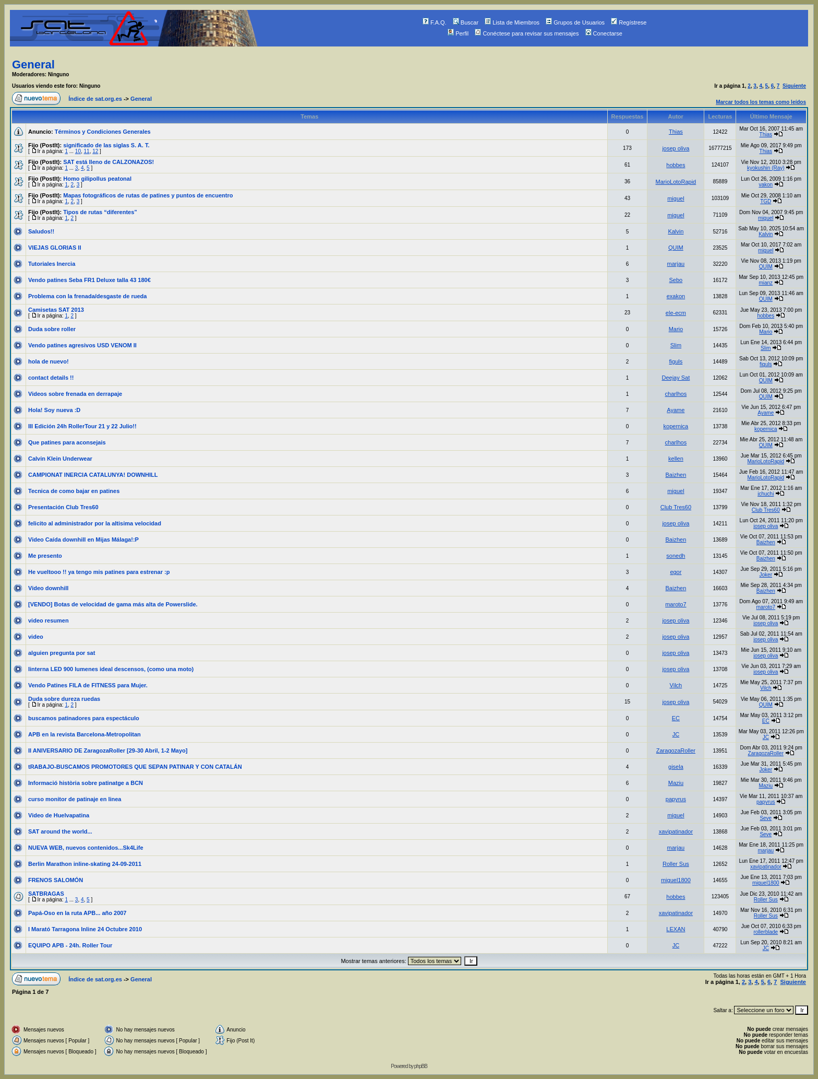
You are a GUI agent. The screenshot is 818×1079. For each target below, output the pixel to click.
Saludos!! (41, 231)
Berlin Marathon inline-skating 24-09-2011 (84, 864)
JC (675, 734)
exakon (676, 296)
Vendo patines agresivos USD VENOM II (82, 345)
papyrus (676, 799)
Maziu (675, 783)
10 (78, 151)
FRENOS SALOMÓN (55, 880)
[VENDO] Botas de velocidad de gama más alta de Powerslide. (113, 604)
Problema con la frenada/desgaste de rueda (87, 296)
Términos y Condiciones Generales (103, 131)
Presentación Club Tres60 (63, 507)
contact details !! (51, 377)
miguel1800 (676, 880)
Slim (675, 345)
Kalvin (675, 231)
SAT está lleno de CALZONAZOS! (108, 162)
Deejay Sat (675, 377)
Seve (766, 818)
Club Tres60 (675, 507)
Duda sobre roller (52, 329)
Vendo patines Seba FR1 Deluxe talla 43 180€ (89, 280)
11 (87, 151)
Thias (676, 131)
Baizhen (676, 475)
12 (95, 151)
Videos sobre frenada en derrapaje (75, 394)
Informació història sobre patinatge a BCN (85, 783)
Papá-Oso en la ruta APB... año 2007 (77, 913)
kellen (675, 458)
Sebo (676, 280)
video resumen (48, 620)
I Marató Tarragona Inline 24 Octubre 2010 (85, 929)
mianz (766, 283)
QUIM (675, 247)
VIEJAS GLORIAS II (54, 247)
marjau (676, 264)
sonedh (675, 556)
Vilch (676, 685)
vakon (766, 184)
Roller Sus (676, 864)
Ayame (675, 410)
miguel (675, 198)
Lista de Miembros (512, 22)
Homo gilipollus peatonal (97, 178)
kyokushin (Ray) (766, 168)
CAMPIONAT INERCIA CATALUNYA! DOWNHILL (93, 475)
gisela (675, 767)
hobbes (675, 165)
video (35, 637)
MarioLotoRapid (676, 182)
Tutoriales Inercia (51, 264)
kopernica (676, 426)
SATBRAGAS (46, 893)
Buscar (465, 22)
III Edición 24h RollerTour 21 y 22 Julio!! (82, 426)
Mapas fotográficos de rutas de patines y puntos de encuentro (148, 195)
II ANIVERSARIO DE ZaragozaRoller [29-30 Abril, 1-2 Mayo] (107, 750)
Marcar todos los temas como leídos (761, 102)
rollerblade (765, 932)
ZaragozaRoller (675, 750)
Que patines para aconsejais (67, 442)
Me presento (45, 556)
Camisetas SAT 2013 (56, 310)
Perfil (458, 33)
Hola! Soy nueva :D (54, 410)
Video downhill (48, 588)
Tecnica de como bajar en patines (73, 491)
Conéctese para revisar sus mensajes (527, 33)
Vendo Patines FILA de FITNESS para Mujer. (88, 685)
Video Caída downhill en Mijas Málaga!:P (83, 539)
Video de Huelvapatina (58, 815)
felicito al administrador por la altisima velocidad (94, 523)
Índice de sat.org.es (95, 99)
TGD (765, 201)
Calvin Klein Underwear (60, 458)
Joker (766, 575)
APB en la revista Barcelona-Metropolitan (84, 734)
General (33, 64)
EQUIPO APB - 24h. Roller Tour (70, 945)
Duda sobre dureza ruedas (64, 699)
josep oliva (675, 148)
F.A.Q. (435, 22)
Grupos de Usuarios (575, 22)
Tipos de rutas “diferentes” (100, 212)
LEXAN (675, 929)
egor (675, 572)
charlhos (676, 394)
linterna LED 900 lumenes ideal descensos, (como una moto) (111, 669)
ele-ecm (676, 313)
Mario (676, 329)
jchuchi (765, 494)
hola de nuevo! (48, 361)
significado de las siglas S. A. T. (106, 145)
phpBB (420, 1066)
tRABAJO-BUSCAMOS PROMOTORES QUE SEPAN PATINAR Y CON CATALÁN (135, 767)
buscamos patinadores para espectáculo (83, 718)
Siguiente (794, 86)
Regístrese (628, 22)
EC (676, 718)
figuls (676, 361)
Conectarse (603, 33)
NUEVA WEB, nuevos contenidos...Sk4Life (85, 848)
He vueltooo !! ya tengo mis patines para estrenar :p (99, 572)
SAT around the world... (60, 831)
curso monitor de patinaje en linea (74, 799)
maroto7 (675, 604)
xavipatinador (676, 831)
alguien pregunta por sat (61, 653)
